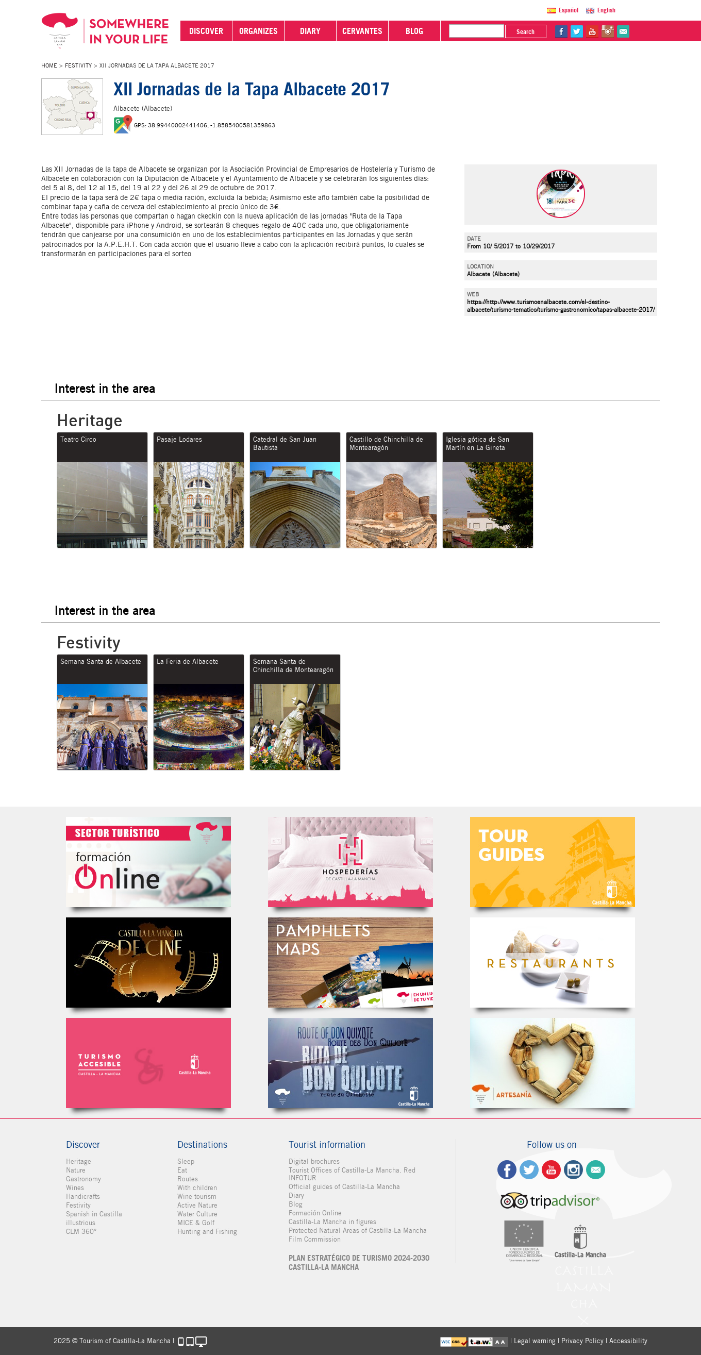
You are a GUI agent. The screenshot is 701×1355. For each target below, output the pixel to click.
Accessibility (628, 1341)
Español (568, 10)
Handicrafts (83, 1196)
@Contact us (623, 31)
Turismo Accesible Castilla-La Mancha (148, 1063)
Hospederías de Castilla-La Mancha (350, 862)
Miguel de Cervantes (350, 1063)
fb (561, 31)
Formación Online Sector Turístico (148, 862)
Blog (296, 1204)
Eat (182, 1170)
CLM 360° (81, 1231)
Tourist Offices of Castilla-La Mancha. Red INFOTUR (352, 1174)
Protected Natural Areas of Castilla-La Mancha (358, 1230)
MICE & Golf (195, 1223)
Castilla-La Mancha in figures (332, 1222)
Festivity (78, 65)
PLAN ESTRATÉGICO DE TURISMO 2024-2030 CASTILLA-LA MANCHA (359, 1262)
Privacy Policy (582, 1341)
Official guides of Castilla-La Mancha (344, 1187)
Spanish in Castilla (94, 1214)
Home (49, 65)
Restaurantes (552, 962)
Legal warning (535, 1341)
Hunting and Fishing (207, 1231)
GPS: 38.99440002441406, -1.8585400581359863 (204, 125)
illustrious (80, 1223)
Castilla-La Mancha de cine (148, 962)
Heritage (78, 1161)
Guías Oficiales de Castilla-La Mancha (552, 862)
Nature (76, 1170)
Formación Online (315, 1213)
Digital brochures (314, 1161)
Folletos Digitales (350, 962)
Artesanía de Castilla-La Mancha (552, 1063)
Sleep (185, 1161)
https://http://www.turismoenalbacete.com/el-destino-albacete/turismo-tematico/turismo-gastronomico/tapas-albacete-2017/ (561, 305)
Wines (75, 1188)
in (608, 31)
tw (577, 31)
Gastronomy (83, 1179)
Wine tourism (196, 1196)
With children (197, 1188)
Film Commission (315, 1239)
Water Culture (197, 1214)
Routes (187, 1179)
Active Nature (197, 1205)
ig (573, 1169)
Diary (296, 1195)
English (606, 10)
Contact (595, 1169)
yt (592, 31)
